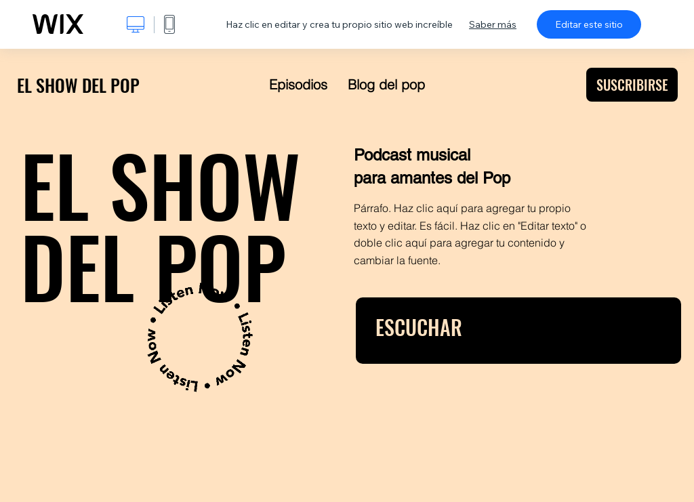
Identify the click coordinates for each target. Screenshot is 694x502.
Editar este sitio (589, 24)
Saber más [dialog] (492, 24)
